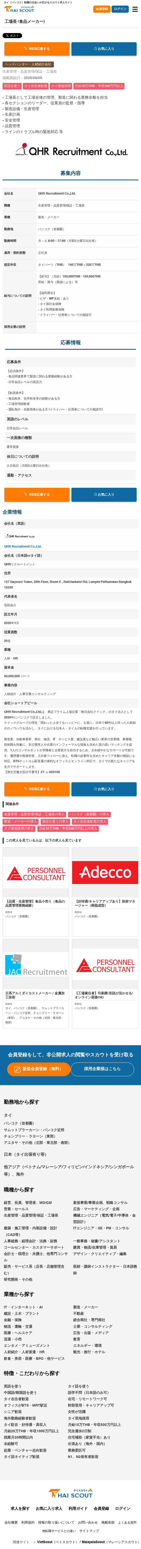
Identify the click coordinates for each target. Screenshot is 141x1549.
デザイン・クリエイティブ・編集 (100, 1254)
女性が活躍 (77, 1412)
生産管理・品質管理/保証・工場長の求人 (34, 814)
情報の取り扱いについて (56, 1522)
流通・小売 (13, 1339)
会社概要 (11, 1522)
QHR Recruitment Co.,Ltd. (22, 546)
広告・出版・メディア (91, 1333)
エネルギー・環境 (87, 1346)
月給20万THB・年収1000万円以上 (31, 1431)
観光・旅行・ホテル (89, 1352)
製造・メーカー (85, 1307)
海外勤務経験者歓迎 (20, 1418)
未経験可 (11, 1444)
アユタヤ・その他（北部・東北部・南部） (37, 1143)
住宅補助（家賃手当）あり (89, 1437)
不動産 (78, 1314)
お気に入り (104, 49)
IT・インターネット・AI (23, 1307)
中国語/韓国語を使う (20, 1393)
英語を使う (13, 1386)
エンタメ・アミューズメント (27, 1346)
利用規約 (28, 1522)
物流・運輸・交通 (18, 1327)
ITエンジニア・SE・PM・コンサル (101, 1228)
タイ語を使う (78, 1386)
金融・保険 (13, 1320)
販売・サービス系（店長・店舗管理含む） (34, 1270)
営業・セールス (16, 1209)
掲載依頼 (108, 1522)
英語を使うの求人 (55, 821)
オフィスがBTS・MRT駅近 (25, 1405)
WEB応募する (37, 49)
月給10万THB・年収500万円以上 (94, 1425)
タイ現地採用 (78, 1418)
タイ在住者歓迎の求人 (89, 821)
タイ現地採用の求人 (19, 828)
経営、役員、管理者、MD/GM (28, 1203)
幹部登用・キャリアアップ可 (91, 1405)
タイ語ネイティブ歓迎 (21, 1457)
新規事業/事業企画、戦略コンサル (100, 1203)
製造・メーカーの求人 (20, 821)
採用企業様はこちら (102, 1069)
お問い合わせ (88, 1522)
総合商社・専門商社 (89, 1320)
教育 (76, 1339)
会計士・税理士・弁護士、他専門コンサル (36, 1257)
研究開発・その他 (18, 1279)
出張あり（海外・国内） (87, 1444)
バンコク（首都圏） (20, 1123)
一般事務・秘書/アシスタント (96, 1241)
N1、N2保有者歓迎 (83, 1457)
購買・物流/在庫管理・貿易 (95, 1247)
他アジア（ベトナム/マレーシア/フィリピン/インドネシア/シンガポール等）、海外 (69, 1171)
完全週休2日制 (79, 1431)
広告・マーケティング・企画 (96, 1209)
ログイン (120, 9)
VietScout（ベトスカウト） (58, 1542)
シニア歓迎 (13, 1412)
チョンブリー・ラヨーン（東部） (30, 1136)
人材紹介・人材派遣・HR (24, 1352)
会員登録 (102, 9)
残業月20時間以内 (18, 1437)
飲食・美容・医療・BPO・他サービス (34, 1359)
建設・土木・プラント (21, 1314)
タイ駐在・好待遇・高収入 (25, 1425)
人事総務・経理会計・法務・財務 (30, 1241)
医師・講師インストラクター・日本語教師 (105, 1270)
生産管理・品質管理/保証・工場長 (31, 1215)
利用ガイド (78, 1509)
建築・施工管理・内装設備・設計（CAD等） (30, 1231)
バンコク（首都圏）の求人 (89, 814)
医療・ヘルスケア (18, 1333)
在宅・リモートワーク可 (87, 1399)
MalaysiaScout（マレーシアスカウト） (111, 1542)
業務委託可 (77, 1450)
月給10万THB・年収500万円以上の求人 (68, 828)
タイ (8, 1116)
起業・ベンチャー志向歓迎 (25, 1450)
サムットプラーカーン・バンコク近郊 (34, 1130)
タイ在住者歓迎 (16, 1399)
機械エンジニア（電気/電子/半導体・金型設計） (104, 1219)
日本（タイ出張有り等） (26, 1155)
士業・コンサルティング (92, 1327)
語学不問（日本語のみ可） (89, 1393)
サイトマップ (89, 1531)
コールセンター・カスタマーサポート (34, 1247)
